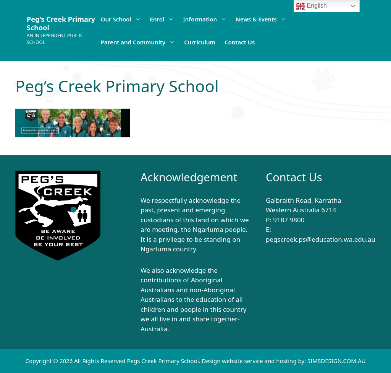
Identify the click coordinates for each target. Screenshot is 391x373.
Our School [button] (123, 19)
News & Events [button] (263, 19)
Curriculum (199, 42)
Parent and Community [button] (140, 42)
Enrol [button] (164, 19)
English (311, 6)
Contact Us (240, 42)
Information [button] (207, 19)
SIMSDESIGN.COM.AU (336, 361)
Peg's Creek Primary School (61, 23)
